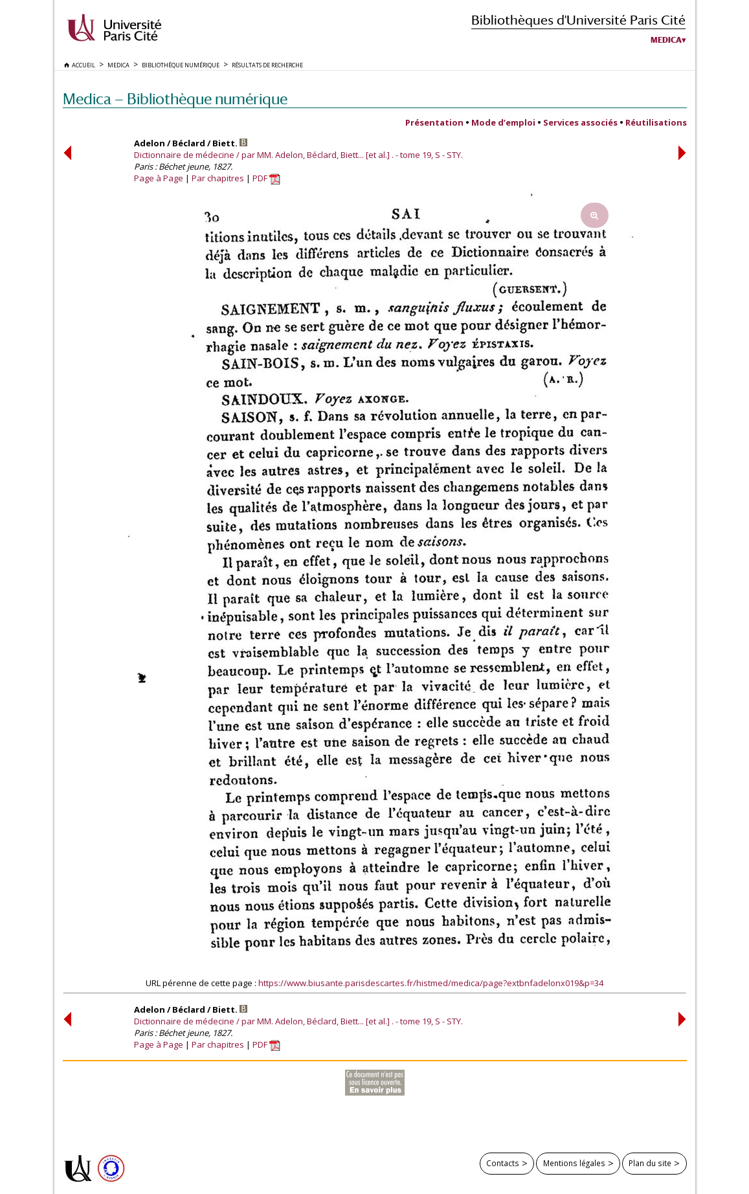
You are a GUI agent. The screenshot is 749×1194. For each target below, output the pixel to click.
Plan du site (650, 1163)
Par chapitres (218, 178)
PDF (266, 178)
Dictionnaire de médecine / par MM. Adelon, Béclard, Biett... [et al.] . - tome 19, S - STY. (298, 155)
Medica (666, 40)
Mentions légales (574, 1163)
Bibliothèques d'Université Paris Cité (578, 19)
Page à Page (158, 178)
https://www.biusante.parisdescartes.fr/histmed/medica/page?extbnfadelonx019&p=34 (430, 983)
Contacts (502, 1163)
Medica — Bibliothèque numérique (175, 98)
